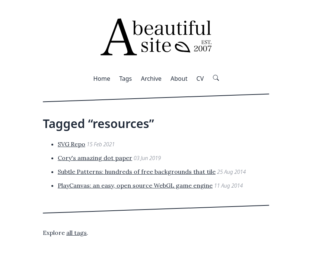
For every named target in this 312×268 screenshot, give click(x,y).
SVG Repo (71, 144)
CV (200, 78)
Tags (125, 78)
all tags (76, 232)
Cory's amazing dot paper (95, 158)
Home (101, 78)
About (179, 78)
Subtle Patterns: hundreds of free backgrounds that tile (137, 171)
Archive (151, 78)
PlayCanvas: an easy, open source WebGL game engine (135, 185)
